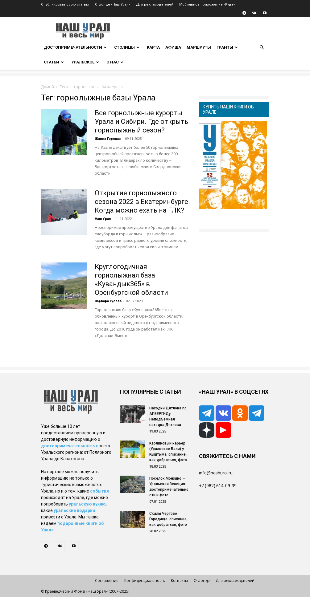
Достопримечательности (75, 47)
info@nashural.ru (216, 472)
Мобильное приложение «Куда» (207, 4)
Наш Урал (103, 219)
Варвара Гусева (108, 301)
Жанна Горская (108, 139)
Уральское (85, 62)
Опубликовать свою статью (65, 4)
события (99, 491)
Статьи (54, 62)
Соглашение (106, 580)
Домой (47, 86)
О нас (114, 62)
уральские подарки (74, 510)
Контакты (179, 580)
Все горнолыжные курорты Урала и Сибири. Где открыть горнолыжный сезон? (141, 121)
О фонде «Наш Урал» (112, 4)
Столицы (126, 47)
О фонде (202, 580)
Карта (153, 47)
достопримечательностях (69, 445)
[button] (261, 48)
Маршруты (199, 47)
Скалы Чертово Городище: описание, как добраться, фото (168, 519)
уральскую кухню (87, 504)
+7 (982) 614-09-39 (218, 485)
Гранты (227, 47)
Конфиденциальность (144, 580)
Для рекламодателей (154, 4)
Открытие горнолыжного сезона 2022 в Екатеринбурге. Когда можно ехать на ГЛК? (142, 201)
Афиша (173, 47)
